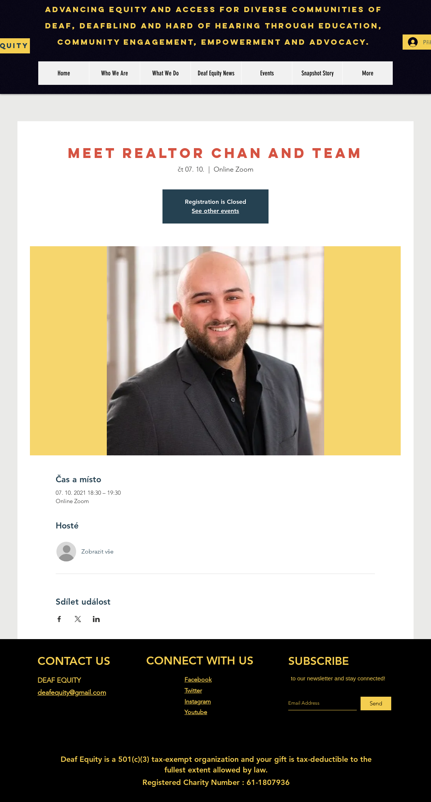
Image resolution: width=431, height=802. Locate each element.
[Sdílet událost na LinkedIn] (96, 619)
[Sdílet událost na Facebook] (59, 619)
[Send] (376, 703)
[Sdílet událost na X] (77, 619)
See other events (215, 210)
